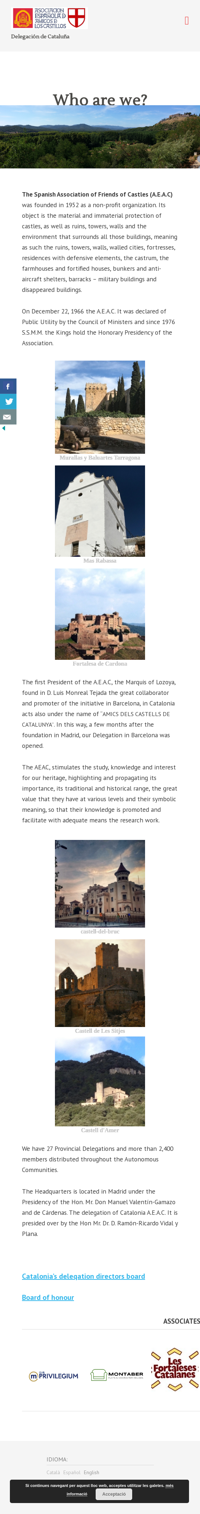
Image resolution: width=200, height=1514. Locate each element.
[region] (100, 137)
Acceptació (114, 1494)
